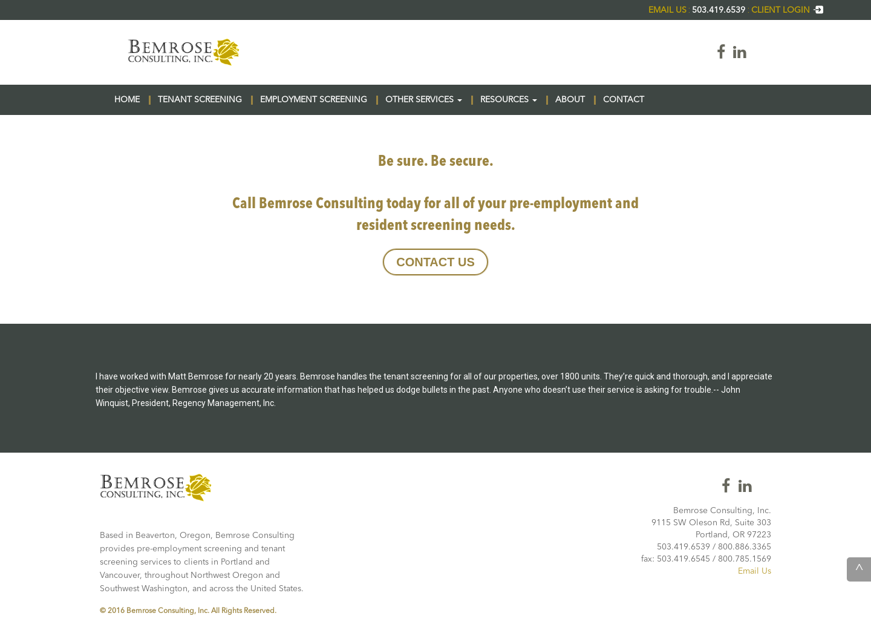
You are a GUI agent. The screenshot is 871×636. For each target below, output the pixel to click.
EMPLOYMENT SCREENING (313, 100)
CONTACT (623, 100)
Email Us (754, 571)
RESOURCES (508, 100)
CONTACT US (435, 262)
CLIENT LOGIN (787, 10)
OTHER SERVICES (423, 100)
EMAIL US (667, 10)
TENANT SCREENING (200, 100)
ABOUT (570, 100)
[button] (459, 100)
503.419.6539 (720, 10)
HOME (127, 100)
